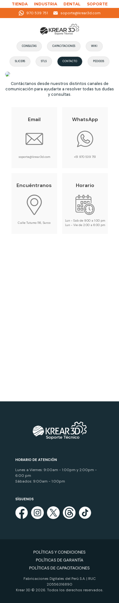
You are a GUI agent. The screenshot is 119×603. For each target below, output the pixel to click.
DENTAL (72, 4)
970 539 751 (33, 13)
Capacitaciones (63, 46)
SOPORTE (97, 4)
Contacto (70, 61)
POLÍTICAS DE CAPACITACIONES (59, 568)
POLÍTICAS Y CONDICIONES (59, 552)
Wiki (94, 46)
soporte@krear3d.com (77, 13)
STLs (44, 61)
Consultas (29, 46)
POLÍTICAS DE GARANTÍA (59, 560)
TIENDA (20, 4)
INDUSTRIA (45, 4)
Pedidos (98, 61)
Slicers (20, 61)
